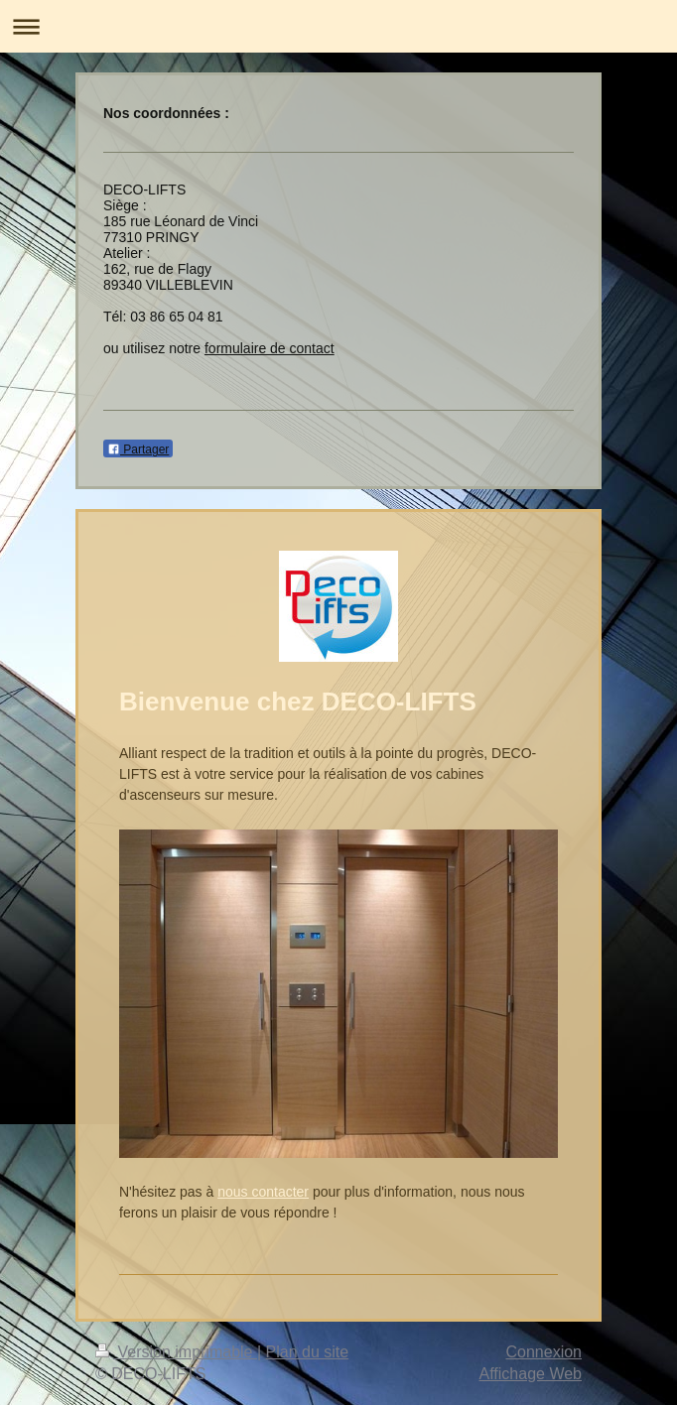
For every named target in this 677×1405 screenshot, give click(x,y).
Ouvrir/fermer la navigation (338, 26)
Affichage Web (530, 1373)
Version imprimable (176, 1351)
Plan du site (307, 1351)
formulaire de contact (269, 348)
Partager (138, 449)
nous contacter (263, 1192)
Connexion (544, 1351)
